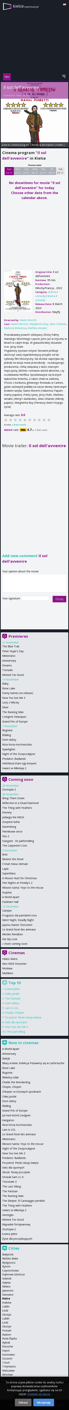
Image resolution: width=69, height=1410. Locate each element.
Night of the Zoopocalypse (18, 754)
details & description (42, 144)
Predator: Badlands (14, 758)
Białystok (7, 1254)
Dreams (7, 665)
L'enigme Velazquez (14, 716)
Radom (6, 1334)
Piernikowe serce (12, 831)
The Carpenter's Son (14, 845)
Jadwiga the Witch (13, 817)
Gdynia (6, 1282)
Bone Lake (8, 688)
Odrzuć (23, 1402)
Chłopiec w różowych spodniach (21, 1091)
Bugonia (7, 730)
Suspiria (7, 892)
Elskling (6, 735)
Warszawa (8, 1370)
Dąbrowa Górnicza (13, 1274)
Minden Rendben (12, 934)
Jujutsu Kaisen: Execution (17, 925)
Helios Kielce (9, 959)
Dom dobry (9, 739)
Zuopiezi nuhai (11, 822)
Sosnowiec (8, 1354)
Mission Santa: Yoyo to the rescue (22, 887)
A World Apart (10, 897)
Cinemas (16, 952)
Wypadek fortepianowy (16, 1224)
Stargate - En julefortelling (18, 841)
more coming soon (15, 943)
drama (52, 292)
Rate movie (20, 424)
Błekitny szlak (10, 1077)
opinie (4, 148)
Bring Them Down (13, 798)
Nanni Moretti (23, 95)
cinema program (20, 144)
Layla (5, 868)
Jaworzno (7, 1290)
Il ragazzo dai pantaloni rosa (19, 915)
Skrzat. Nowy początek (16, 1172)
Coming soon (20, 779)
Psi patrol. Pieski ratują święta (23, 1017)
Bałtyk (6, 1058)
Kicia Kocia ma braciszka (17, 744)
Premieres (18, 636)
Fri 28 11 (52, 170)
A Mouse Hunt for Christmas (19, 878)
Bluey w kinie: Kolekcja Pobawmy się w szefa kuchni (33, 1063)
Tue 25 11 (26, 170)
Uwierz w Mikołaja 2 (14, 768)
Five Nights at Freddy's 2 (17, 883)
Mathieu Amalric (37, 328)
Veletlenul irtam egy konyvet (19, 763)
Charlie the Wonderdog (16, 1082)
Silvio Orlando (57, 324)
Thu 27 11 (43, 170)
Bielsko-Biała (10, 1258)
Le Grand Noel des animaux (19, 929)
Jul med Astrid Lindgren (16, 1115)
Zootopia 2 (9, 789)
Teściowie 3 (9, 1181)
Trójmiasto (9, 1366)
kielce (26, 6)
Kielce (6, 1298)
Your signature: (11, 598)
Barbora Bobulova (15, 328)
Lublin (5, 1306)
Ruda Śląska (9, 1338)
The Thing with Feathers (17, 808)
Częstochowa (10, 1270)
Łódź (5, 1310)
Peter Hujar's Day (13, 651)
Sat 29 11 (60, 170)
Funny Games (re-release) (17, 693)
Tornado (7, 670)
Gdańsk (6, 1278)
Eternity (7, 812)
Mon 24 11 (18, 170)
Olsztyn (6, 1314)
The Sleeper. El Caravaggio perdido (23, 1200)
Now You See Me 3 (13, 698)
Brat (5, 854)
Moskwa (7, 968)
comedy (40, 296)
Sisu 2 (5, 836)
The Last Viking (15, 1031)
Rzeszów (7, 1346)
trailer (59, 144)
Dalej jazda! (12, 993)
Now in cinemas (23, 1042)
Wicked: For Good (13, 675)
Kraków (6, 1302)
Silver (5, 707)
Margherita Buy (38, 324)
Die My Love (9, 939)
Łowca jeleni (12, 989)
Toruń (6, 1362)
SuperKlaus (9, 873)
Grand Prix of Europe (15, 721)
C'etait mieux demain (15, 864)
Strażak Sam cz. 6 (12, 1177)
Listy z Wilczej (10, 702)
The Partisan (12, 998)
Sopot (6, 1350)
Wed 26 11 (35, 170)
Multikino (7, 973)
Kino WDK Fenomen (14, 963)
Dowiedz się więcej (38, 1394)
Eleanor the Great (13, 859)
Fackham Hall (10, 902)
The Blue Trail (10, 646)
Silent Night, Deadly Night (18, 920)
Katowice (7, 1294)
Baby (5, 683)
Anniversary (9, 660)
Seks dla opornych (16, 1022)
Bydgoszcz (8, 1262)
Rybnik (6, 1342)
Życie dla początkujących (17, 1238)
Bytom (6, 1266)
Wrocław (7, 1374)
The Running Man (13, 712)
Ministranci (8, 656)
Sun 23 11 (9, 170)
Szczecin (7, 1358)
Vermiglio (8, 1215)
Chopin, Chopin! (14, 1012)
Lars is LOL (11, 1008)
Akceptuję (43, 1402)
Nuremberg (9, 826)
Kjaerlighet (8, 749)
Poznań (6, 1330)
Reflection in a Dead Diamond (20, 803)
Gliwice (6, 1286)
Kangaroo (8, 1120)
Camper (7, 910)
